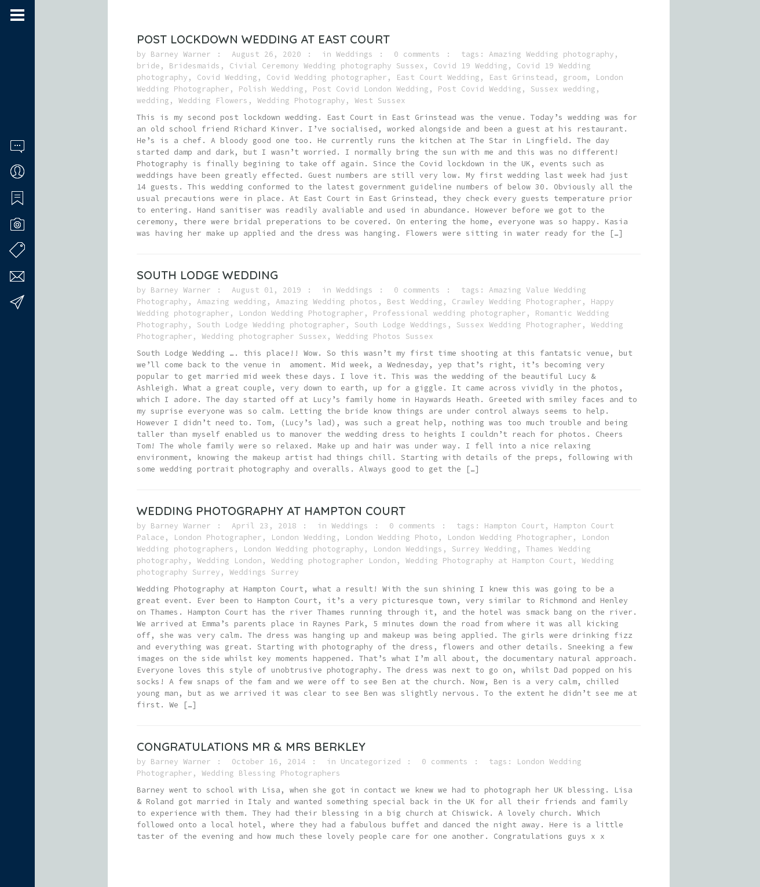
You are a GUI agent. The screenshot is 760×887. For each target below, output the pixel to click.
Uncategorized (371, 761)
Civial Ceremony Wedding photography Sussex (326, 66)
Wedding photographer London (333, 560)
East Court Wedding (438, 77)
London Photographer (218, 537)
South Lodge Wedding (207, 275)
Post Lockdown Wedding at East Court (263, 39)
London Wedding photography (303, 549)
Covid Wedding (227, 77)
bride (148, 66)
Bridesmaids (194, 66)
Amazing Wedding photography (551, 54)
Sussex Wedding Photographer (519, 325)
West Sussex (380, 100)
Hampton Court (514, 526)
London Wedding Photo (391, 537)
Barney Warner (181, 54)
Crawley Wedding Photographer (517, 301)
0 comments (417, 54)
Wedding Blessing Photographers (271, 773)
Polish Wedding (271, 89)
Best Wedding (415, 301)
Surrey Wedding (484, 549)
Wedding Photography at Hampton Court (271, 510)
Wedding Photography (301, 100)
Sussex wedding (563, 89)
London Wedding (303, 537)
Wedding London (229, 560)
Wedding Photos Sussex (384, 336)
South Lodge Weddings (401, 325)
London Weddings (408, 549)
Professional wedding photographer (449, 313)
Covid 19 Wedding (470, 66)
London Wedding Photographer (301, 313)
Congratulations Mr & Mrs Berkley (251, 746)
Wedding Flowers (213, 100)
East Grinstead (521, 77)
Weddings (354, 54)
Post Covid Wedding (479, 89)
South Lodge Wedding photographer (271, 325)
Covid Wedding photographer (326, 77)
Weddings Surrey (264, 572)
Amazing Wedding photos (327, 301)
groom (574, 77)
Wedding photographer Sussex (264, 336)
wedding (153, 100)
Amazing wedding (231, 301)
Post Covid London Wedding (371, 89)
